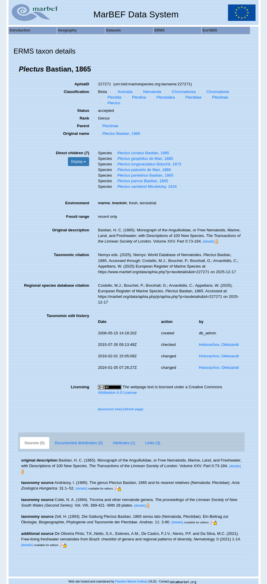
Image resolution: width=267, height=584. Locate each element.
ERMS (159, 30)
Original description (70, 230)
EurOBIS (210, 30)
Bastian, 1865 (119, 133)
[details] (208, 241)
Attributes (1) (124, 443)
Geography (67, 30)
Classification (76, 91)
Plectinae (218, 97)
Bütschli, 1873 (147, 164)
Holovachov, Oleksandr (219, 344)
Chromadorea (182, 91)
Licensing (80, 387)
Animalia (123, 91)
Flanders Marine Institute (131, 581)
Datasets (113, 30)
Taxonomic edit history (67, 315)
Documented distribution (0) (79, 443)
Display (78, 162)
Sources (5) (34, 443)
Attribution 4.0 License (117, 392)
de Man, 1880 (143, 158)
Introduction (20, 30)
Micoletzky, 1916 (144, 186)
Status (83, 110)
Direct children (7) (72, 153)
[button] (16, 69)
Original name (76, 133)
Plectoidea (163, 97)
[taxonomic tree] (110, 409)
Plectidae (191, 97)
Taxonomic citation (71, 255)
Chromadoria (215, 91)
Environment (77, 203)
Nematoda (150, 91)
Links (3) (152, 443)
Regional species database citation (56, 285)
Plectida (112, 97)
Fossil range (77, 216)
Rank (84, 118)
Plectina (137, 97)
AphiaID (81, 84)
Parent (83, 126)
